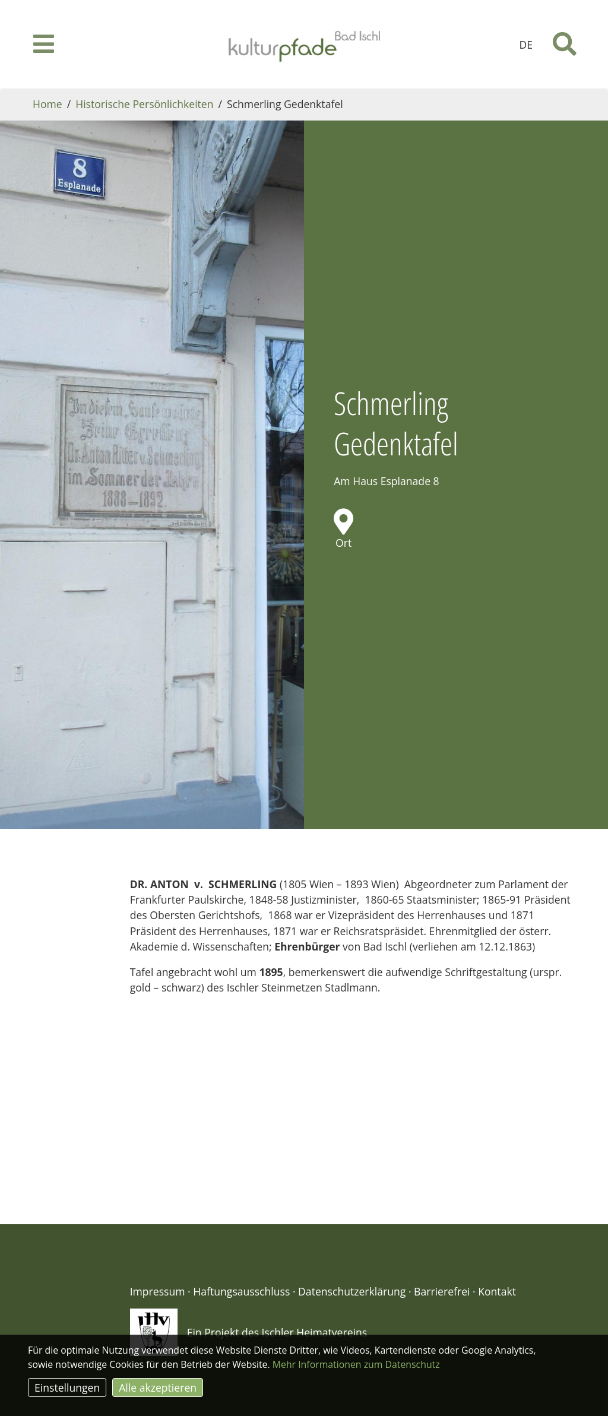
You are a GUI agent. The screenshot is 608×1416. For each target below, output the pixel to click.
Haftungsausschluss (241, 1228)
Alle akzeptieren (158, 1387)
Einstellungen (67, 1387)
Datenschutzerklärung (352, 1228)
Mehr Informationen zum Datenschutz (356, 1364)
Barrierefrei (442, 1228)
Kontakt (497, 1228)
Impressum (157, 1228)
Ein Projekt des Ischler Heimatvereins (277, 1269)
